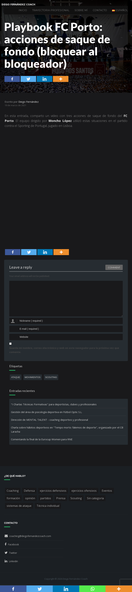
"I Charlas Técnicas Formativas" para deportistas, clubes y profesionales (54, 404)
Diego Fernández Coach (18, 4)
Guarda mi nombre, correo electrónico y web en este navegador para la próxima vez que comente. (64, 350)
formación (13, 498)
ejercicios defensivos (53, 491)
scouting (51, 377)
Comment (114, 267)
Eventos (107, 491)
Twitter (13, 552)
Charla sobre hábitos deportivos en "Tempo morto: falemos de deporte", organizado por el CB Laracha (67, 429)
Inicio (23, 10)
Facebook (13, 544)
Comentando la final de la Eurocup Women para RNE (42, 439)
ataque (15, 377)
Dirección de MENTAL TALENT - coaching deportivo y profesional (49, 419)
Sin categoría (95, 498)
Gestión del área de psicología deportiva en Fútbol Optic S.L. (46, 412)
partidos (45, 498)
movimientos (33, 377)
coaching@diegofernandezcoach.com (30, 536)
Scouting (76, 498)
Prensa (60, 498)
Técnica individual (48, 506)
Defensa (29, 491)
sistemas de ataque (19, 506)
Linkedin (13, 561)
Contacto (100, 10)
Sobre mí (81, 10)
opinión (30, 498)
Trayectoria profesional (50, 10)
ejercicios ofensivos (84, 491)
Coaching (13, 491)
